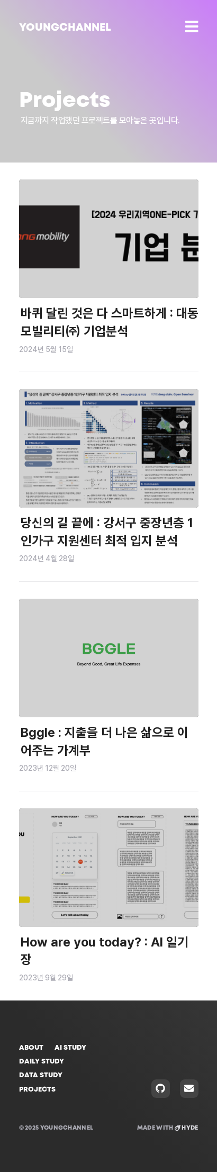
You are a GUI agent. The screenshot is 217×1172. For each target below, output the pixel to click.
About (31, 1048)
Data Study (40, 1075)
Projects (37, 1090)
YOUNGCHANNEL (65, 28)
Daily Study (41, 1062)
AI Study (70, 1048)
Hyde (186, 1128)
